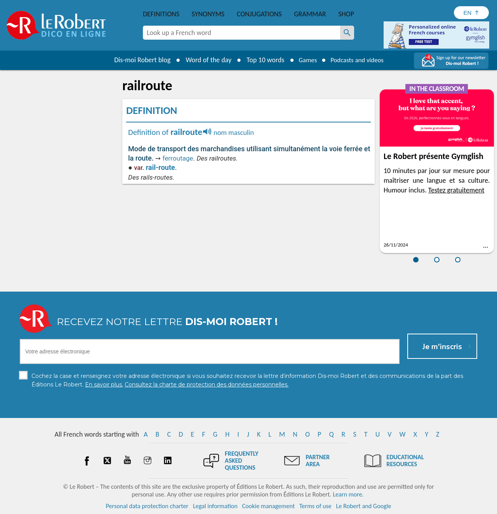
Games (305, 60)
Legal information (215, 506)
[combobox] (241, 33)
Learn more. (348, 494)
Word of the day (204, 60)
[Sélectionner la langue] (471, 12)
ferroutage (177, 158)
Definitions (161, 14)
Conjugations (259, 14)
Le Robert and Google (363, 506)
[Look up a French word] (347, 33)
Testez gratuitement (456, 190)
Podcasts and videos (358, 60)
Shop (346, 14)
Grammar (310, 14)
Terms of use (315, 506)
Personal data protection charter (147, 506)
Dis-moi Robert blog (138, 60)
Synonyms (208, 14)
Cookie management (268, 506)
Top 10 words (261, 60)
